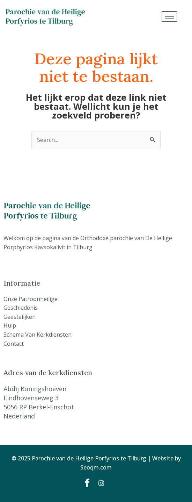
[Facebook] (88, 482)
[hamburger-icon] (169, 16)
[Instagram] (103, 482)
